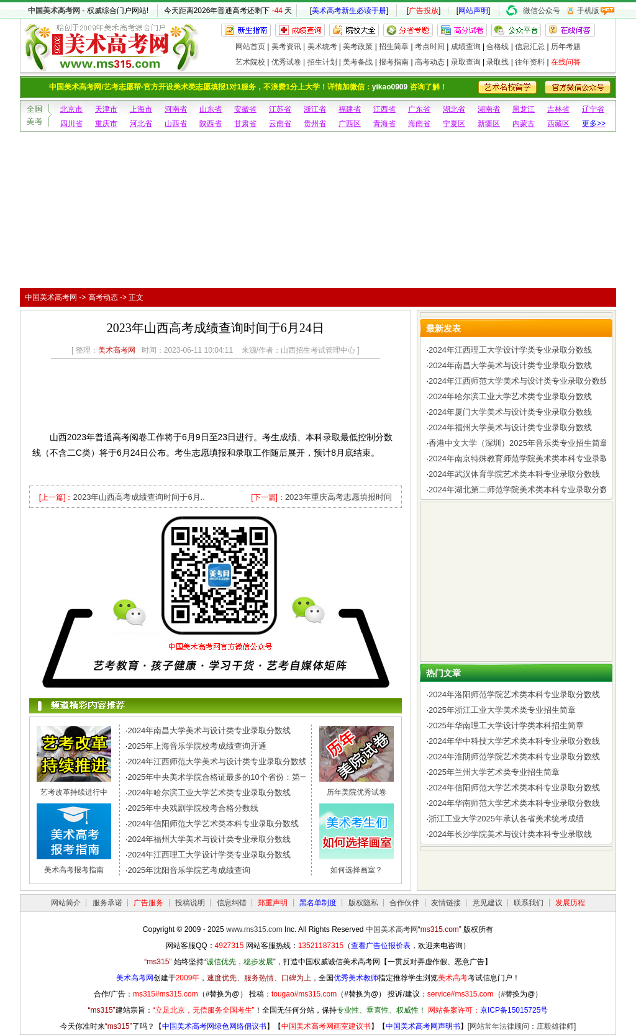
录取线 (497, 62)
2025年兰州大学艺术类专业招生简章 (494, 772)
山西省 (176, 123)
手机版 (588, 10)
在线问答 (566, 62)
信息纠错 (232, 902)
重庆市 (106, 123)
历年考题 (566, 46)
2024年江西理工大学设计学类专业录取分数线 (209, 854)
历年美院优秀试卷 (356, 792)
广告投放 (423, 10)
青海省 (384, 123)
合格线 (497, 46)
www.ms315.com (254, 929)
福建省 (349, 109)
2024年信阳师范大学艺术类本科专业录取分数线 (213, 823)
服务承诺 (107, 902)
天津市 (106, 109)
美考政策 (358, 46)
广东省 (419, 109)
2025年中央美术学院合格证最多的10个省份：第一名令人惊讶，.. (244, 777)
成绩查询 (466, 46)
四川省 (71, 123)
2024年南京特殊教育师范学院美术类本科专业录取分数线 (530, 458)
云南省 (280, 123)
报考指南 (394, 62)
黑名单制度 (318, 902)
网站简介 (66, 902)
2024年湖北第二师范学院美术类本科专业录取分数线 (522, 489)
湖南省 (489, 109)
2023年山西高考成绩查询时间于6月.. (138, 497)
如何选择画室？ (356, 870)
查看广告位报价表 (381, 945)
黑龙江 (523, 109)
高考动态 (430, 62)
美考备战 (358, 62)
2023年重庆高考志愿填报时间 (338, 497)
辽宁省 (593, 109)
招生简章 (394, 46)
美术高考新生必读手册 (349, 10)
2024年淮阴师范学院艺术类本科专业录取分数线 (514, 756)
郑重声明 (273, 902)
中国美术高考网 (54, 10)
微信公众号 (541, 10)
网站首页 (250, 46)
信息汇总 (530, 46)
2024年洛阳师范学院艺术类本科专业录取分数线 (514, 694)
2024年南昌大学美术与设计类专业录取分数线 (209, 730)
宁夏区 (454, 123)
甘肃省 (245, 123)
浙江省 (315, 109)
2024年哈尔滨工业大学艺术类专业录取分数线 (209, 792)
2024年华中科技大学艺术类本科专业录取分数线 (514, 741)
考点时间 (430, 46)
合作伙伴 (404, 902)
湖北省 (454, 109)
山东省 (210, 109)
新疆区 (489, 123)
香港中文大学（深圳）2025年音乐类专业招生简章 (518, 443)
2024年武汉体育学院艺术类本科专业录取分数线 (514, 474)
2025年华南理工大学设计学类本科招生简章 (506, 725)
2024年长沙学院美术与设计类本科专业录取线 (510, 834)
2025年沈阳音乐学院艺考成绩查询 (188, 870)
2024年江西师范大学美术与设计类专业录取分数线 (217, 761)
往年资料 (530, 62)
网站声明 (473, 10)
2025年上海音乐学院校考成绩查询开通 (196, 746)
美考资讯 (286, 46)
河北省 (141, 123)
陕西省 (210, 123)
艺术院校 (250, 62)
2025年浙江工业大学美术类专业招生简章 (502, 710)
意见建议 (487, 902)
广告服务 (148, 902)
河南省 (176, 109)
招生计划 (322, 62)
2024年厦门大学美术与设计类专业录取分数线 (510, 412)
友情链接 (446, 902)
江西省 (384, 109)
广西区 (349, 123)
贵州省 (315, 123)
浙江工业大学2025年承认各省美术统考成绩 (506, 818)
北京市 (71, 109)
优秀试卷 (286, 62)
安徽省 (245, 109)
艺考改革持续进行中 (73, 792)
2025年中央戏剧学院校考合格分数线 (192, 808)
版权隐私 (363, 902)
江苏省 (280, 109)
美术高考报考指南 (74, 870)
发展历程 (570, 902)
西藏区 (558, 123)
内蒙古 (523, 123)
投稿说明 (190, 902)
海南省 (419, 123)
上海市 (141, 109)
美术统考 (322, 46)
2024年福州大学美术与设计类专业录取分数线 (209, 839)
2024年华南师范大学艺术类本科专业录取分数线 (514, 803)
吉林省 (558, 109)
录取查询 (466, 62)
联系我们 (528, 902)
